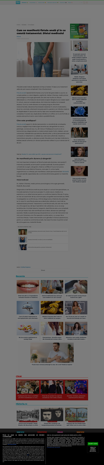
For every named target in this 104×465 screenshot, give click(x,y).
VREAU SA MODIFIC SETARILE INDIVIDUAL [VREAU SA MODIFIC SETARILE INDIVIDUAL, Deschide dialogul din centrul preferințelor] (93, 449)
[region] (52, 449)
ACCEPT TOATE (92, 443)
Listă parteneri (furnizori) (53, 447)
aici (28, 454)
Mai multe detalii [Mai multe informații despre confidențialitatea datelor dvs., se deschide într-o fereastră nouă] (12, 444)
